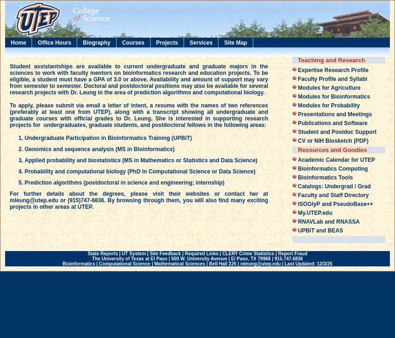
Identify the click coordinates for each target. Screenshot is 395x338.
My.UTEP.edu (315, 213)
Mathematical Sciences (179, 263)
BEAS (335, 230)
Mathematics (157, 160)
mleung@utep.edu (34, 200)
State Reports (103, 253)
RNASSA (348, 222)
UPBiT (306, 230)
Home (18, 43)
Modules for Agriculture (329, 88)
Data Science (236, 171)
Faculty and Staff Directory (333, 195)
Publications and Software (333, 123)
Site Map (235, 43)
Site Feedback (165, 253)
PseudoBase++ (353, 204)
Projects (167, 43)
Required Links (201, 253)
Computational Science (180, 171)
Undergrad (339, 186)
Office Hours (54, 43)
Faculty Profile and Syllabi (332, 79)
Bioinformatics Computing (333, 169)
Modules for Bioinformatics (334, 96)
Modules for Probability (329, 105)
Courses (133, 43)
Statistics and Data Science (219, 160)
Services (201, 43)
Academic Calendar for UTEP (336, 160)
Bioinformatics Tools (325, 177)
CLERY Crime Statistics (248, 253)
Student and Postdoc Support (337, 132)
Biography (96, 43)
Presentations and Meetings (335, 114)
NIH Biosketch (333, 141)
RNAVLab (310, 222)
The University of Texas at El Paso (129, 258)
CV (302, 141)
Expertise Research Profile (333, 70)
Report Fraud (292, 253)
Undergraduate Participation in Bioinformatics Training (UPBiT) (108, 138)
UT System (134, 253)
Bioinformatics (79, 263)
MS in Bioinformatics (144, 149)
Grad (364, 186)
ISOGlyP (309, 204)
